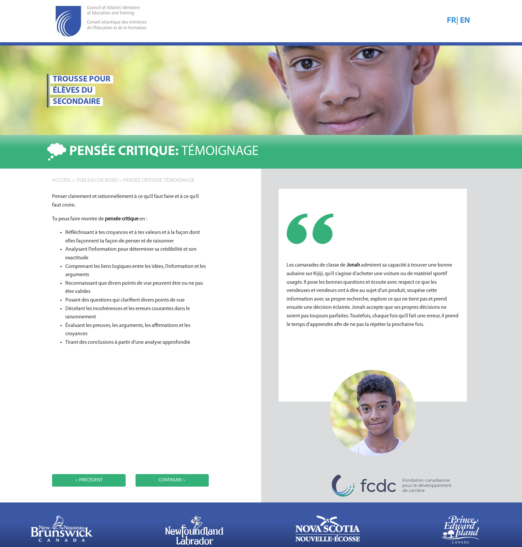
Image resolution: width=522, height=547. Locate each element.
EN (465, 20)
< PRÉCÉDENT (89, 480)
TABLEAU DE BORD (97, 180)
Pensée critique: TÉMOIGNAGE (159, 180)
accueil (61, 180)
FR (451, 20)
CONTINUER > (172, 480)
